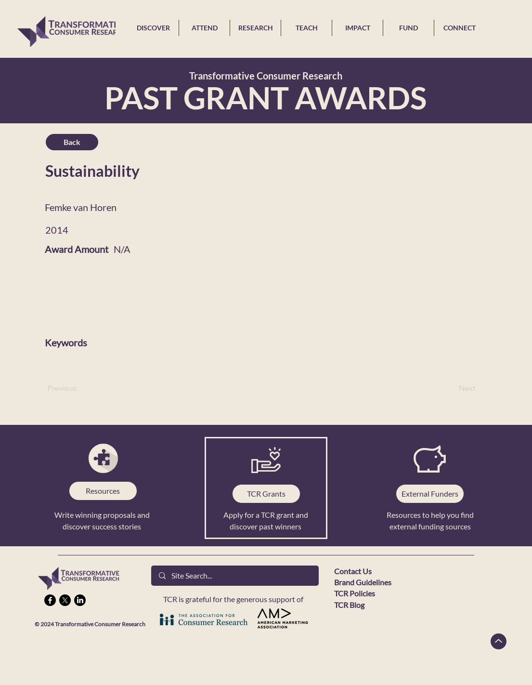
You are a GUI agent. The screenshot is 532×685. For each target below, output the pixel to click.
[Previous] (79, 388)
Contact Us (353, 571)
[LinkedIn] (80, 600)
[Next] (451, 388)
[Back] (72, 142)
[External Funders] (430, 493)
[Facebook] (50, 600)
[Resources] (103, 491)
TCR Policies (354, 593)
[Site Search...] (234, 576)
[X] (65, 600)
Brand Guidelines (362, 582)
